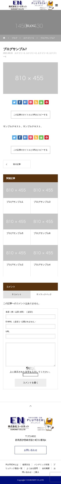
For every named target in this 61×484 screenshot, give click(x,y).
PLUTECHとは (12, 464)
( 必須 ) (19, 312)
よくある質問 (32, 468)
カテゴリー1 (20, 53)
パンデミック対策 (41, 464)
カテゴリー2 (31, 53)
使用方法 (26, 464)
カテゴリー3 (43, 53)
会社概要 (46, 468)
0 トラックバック (44, 294)
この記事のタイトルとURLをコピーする (30, 115)
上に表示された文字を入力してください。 (31, 372)
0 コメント (16, 294)
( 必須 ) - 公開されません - (21, 322)
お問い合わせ (30, 450)
